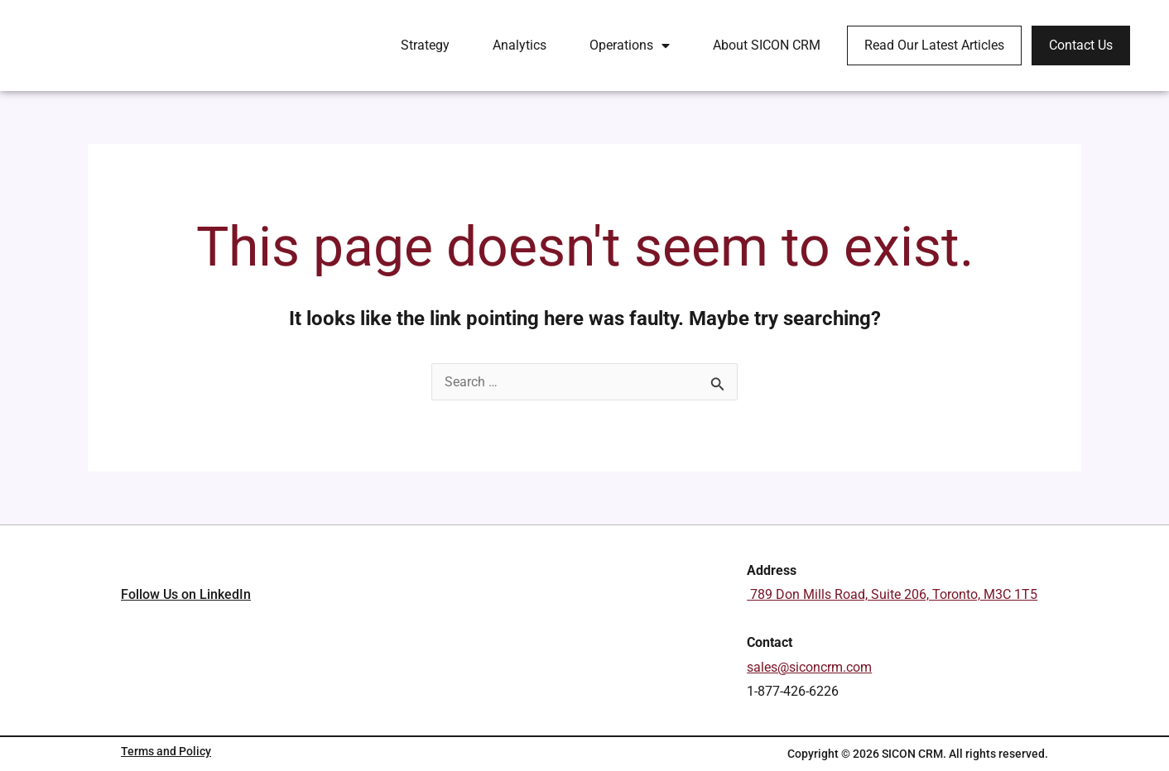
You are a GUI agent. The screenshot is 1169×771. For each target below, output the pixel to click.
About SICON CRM (766, 45)
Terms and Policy (166, 751)
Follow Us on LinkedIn (186, 661)
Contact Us (1081, 45)
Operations (629, 45)
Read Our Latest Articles (934, 45)
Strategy (425, 45)
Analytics (519, 45)
